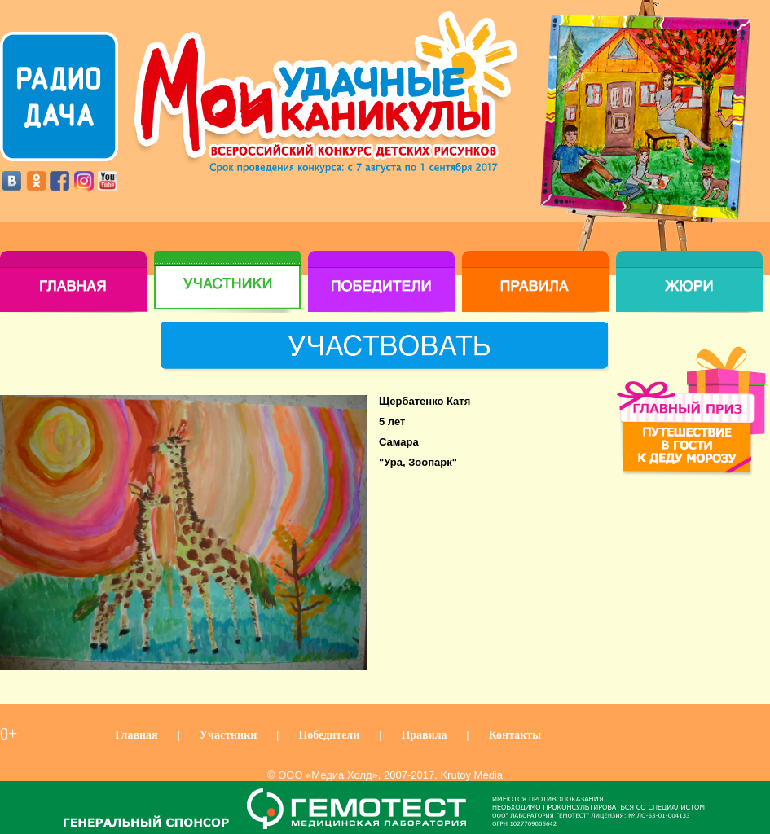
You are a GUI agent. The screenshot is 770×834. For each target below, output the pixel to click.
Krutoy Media (471, 775)
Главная (136, 735)
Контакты (515, 735)
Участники (228, 735)
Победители (328, 735)
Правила (424, 735)
